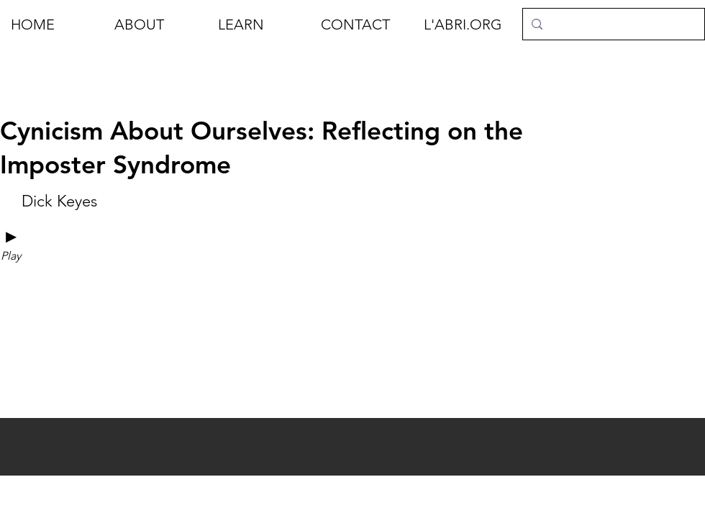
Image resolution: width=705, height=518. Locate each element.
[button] (155, 24)
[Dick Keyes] (59, 201)
